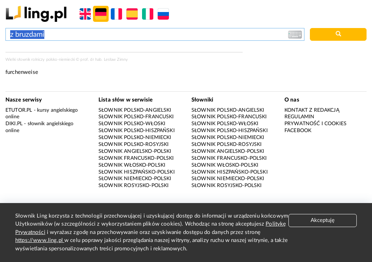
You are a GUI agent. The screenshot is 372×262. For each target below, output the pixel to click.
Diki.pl (14, 123)
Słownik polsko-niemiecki (134, 137)
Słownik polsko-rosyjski (133, 144)
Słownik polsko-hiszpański (136, 130)
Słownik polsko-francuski (136, 116)
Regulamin (299, 116)
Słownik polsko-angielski (134, 110)
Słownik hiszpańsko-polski (136, 172)
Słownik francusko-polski (136, 158)
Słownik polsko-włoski (131, 123)
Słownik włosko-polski (131, 165)
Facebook (297, 130)
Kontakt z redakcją (311, 110)
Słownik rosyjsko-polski (133, 185)
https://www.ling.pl (39, 240)
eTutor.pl (18, 110)
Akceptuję (323, 220)
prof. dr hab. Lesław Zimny (104, 59)
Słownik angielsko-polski (134, 151)
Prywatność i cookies (315, 123)
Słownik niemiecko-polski (134, 178)
